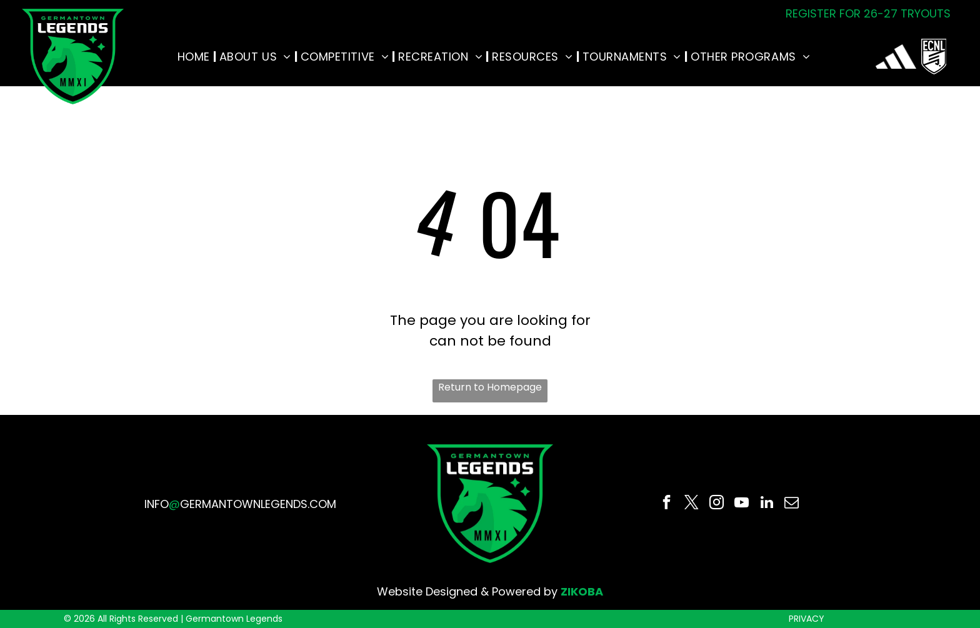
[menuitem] (195, 56)
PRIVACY (806, 618)
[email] (791, 503)
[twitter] (691, 503)
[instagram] (717, 503)
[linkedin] (767, 503)
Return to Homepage (490, 387)
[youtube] (741, 503)
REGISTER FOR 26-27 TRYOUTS (868, 13)
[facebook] (667, 503)
